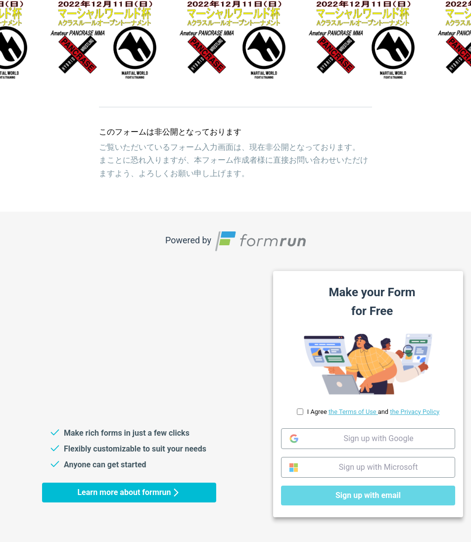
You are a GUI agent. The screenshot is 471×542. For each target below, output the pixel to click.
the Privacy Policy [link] (414, 411)
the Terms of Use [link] (353, 411)
